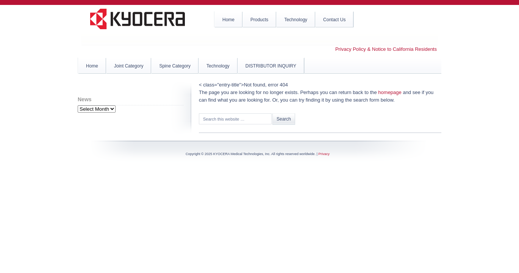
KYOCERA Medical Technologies (138, 23)
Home (92, 66)
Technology (218, 66)
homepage (389, 92)
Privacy (324, 154)
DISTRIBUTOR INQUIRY (270, 66)
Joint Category (128, 66)
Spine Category (175, 66)
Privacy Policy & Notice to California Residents (386, 49)
